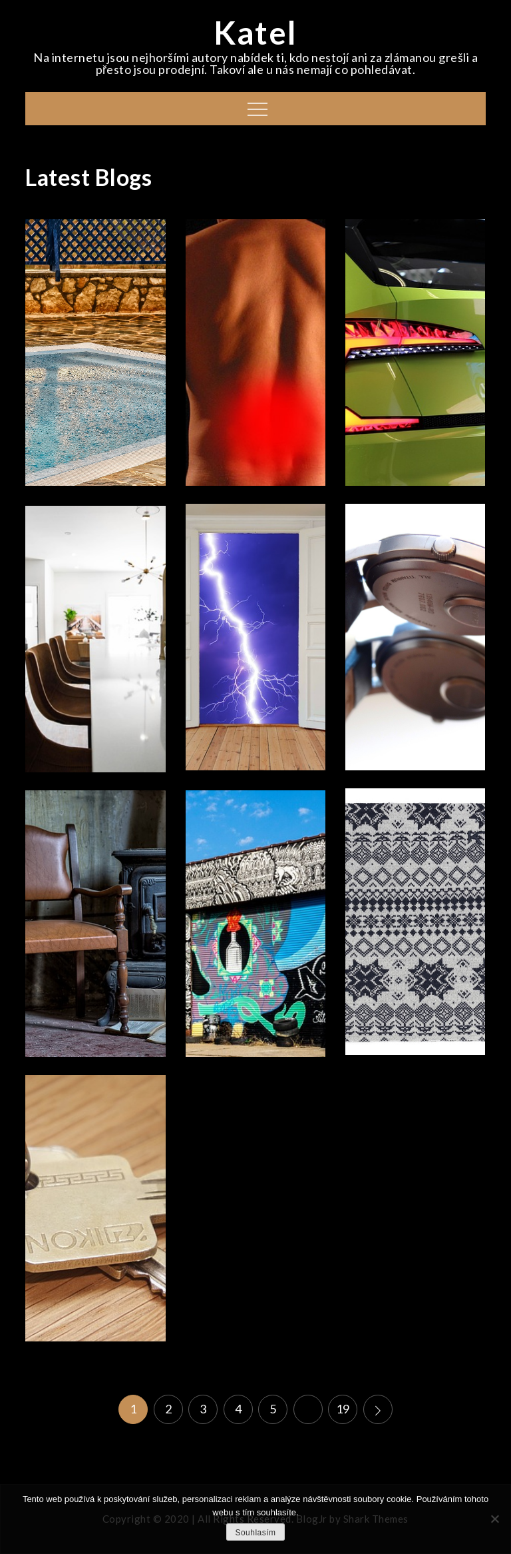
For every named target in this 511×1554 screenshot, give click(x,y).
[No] (494, 1518)
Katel (255, 32)
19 (343, 1408)
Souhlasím (255, 1532)
